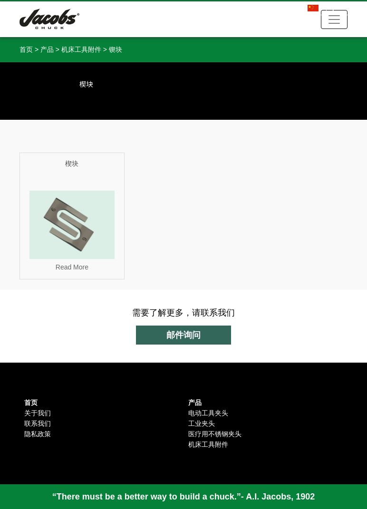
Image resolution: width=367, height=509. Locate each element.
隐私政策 (37, 434)
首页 (26, 49)
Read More (72, 267)
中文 (327, 9)
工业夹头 (201, 423)
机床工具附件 (81, 49)
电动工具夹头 (208, 413)
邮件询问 (183, 335)
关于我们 (37, 413)
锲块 (115, 49)
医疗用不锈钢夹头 (214, 434)
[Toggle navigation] (334, 19)
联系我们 (37, 423)
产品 (47, 49)
